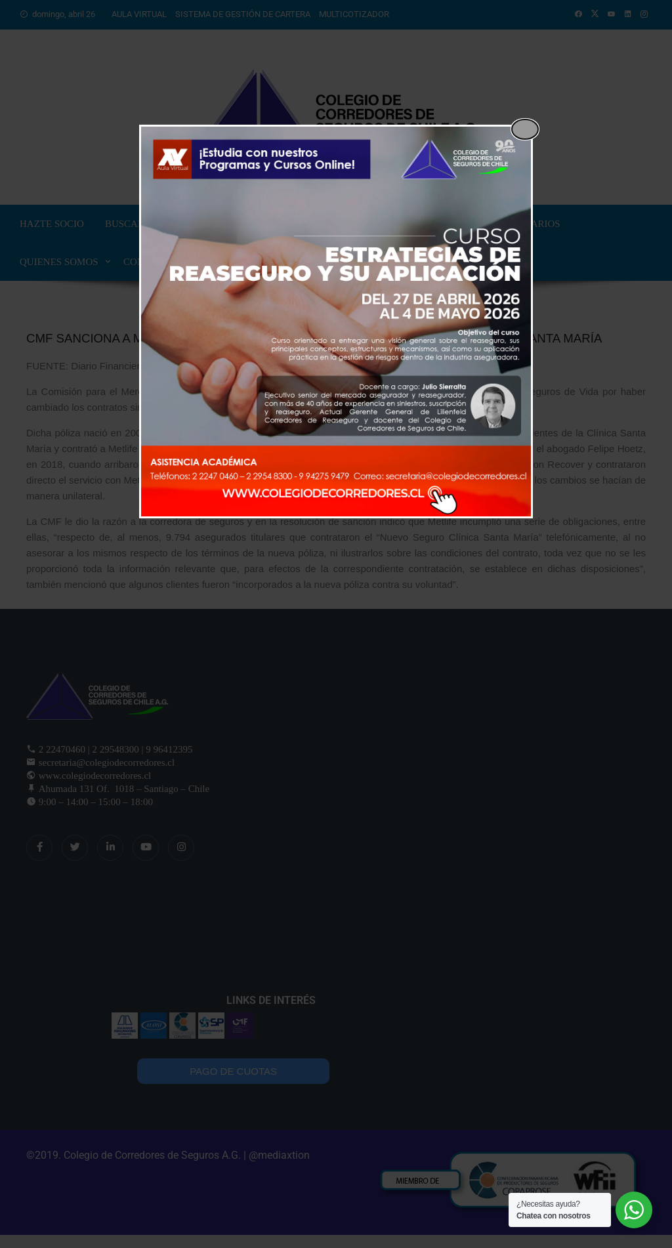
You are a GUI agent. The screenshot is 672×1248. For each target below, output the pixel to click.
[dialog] (336, 321)
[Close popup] (525, 129)
